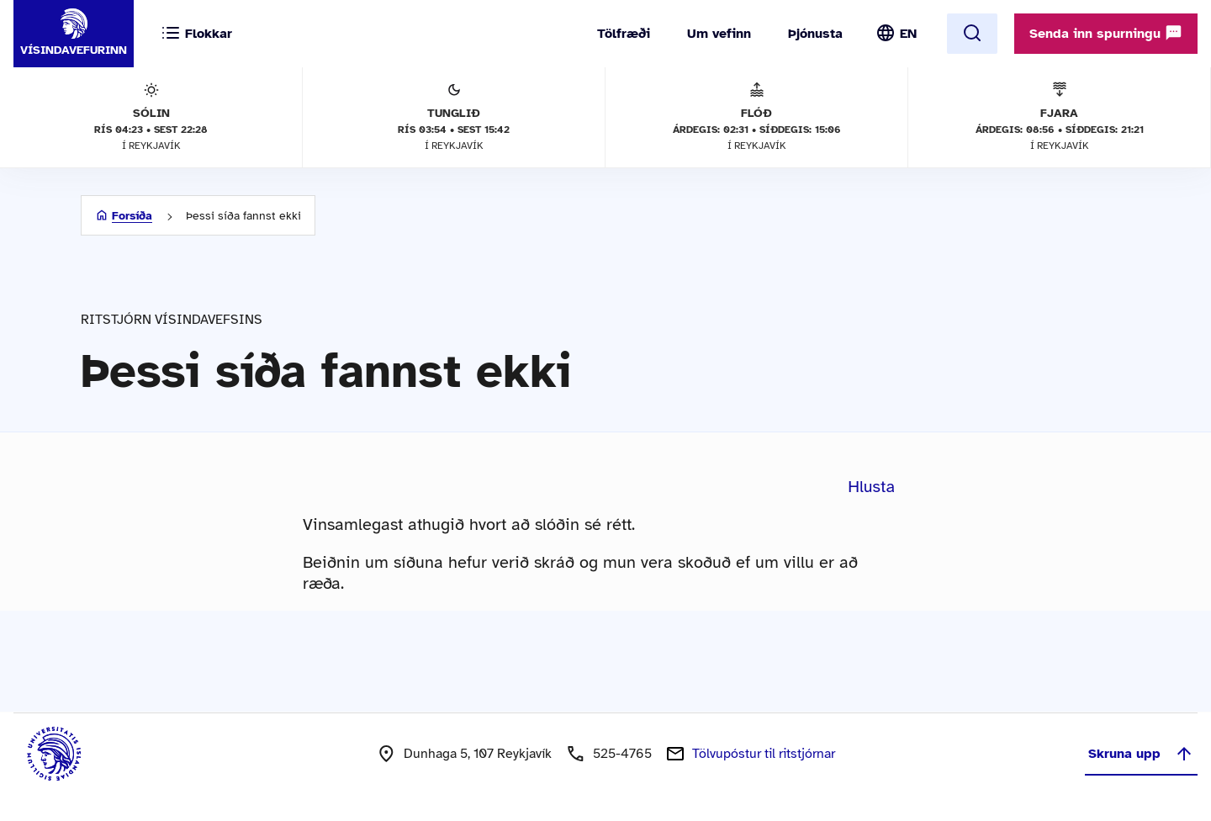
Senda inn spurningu (1105, 33)
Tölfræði (623, 33)
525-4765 (622, 753)
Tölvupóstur (763, 753)
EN (908, 33)
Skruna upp (1141, 754)
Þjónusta (815, 33)
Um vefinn (719, 33)
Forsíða (132, 216)
